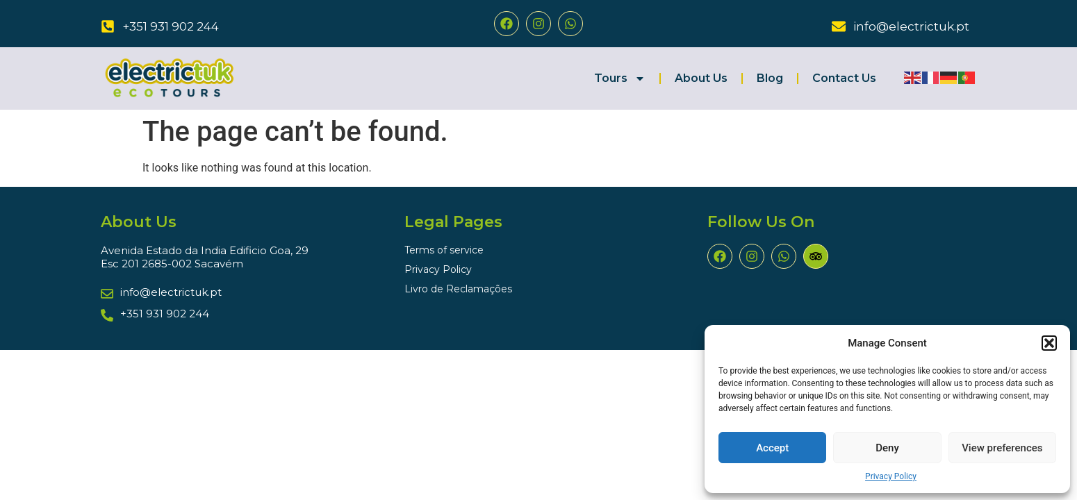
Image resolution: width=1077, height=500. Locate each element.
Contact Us (844, 78)
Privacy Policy (890, 476)
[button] (1049, 343)
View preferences (1002, 448)
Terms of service (444, 250)
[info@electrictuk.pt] (839, 26)
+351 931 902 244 (170, 26)
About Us (701, 78)
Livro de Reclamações (458, 289)
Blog (770, 78)
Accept (772, 448)
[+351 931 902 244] (108, 26)
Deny (887, 448)
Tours (620, 78)
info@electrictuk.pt (911, 26)
